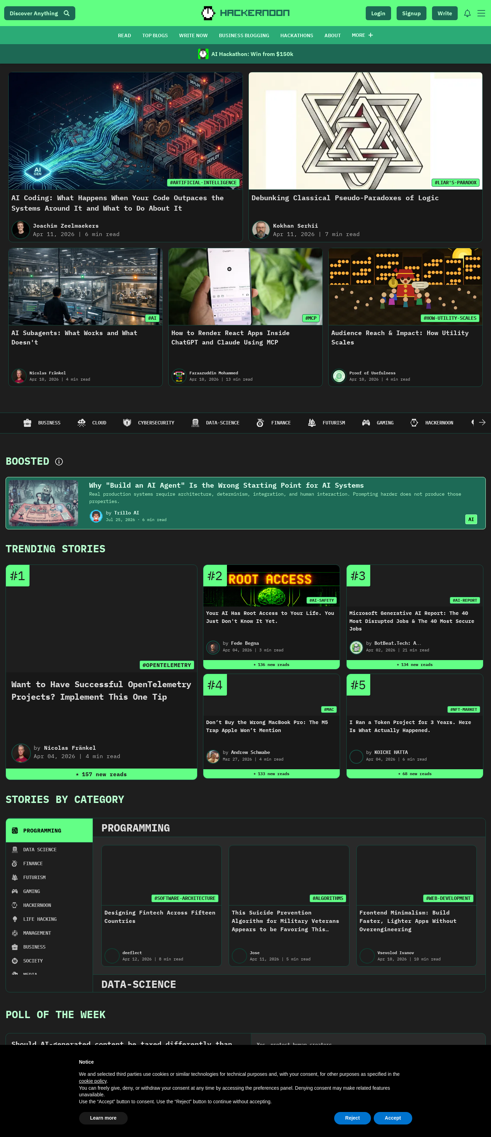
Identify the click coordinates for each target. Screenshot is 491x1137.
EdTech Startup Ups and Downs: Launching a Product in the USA (56, 748)
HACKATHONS (296, 35)
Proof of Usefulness (372, 372)
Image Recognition (387, 766)
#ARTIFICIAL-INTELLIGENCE (203, 182)
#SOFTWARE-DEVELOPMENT (190, 726)
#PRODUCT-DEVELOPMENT (79, 726)
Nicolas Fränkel (47, 372)
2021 (318, 656)
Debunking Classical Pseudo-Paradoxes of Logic (345, 197)
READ (124, 35)
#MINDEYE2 (431, 726)
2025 (40, 656)
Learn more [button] (103, 1118)
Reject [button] (352, 1118)
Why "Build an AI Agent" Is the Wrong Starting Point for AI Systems (226, 485)
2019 (457, 656)
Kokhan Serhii (295, 225)
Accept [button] (393, 1118)
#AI (152, 318)
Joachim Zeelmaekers (66, 225)
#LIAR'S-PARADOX (455, 182)
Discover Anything (40, 13)
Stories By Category (65, 575)
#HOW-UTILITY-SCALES (450, 318)
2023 (179, 656)
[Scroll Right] (482, 423)
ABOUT (332, 35)
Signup (411, 13)
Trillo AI (126, 513)
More (362, 35)
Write (445, 13)
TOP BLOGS (155, 35)
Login (378, 13)
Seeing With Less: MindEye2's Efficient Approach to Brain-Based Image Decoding (397, 748)
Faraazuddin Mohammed (213, 372)
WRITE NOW (193, 35)
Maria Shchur (44, 766)
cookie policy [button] (93, 1081)
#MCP (310, 318)
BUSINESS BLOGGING (244, 35)
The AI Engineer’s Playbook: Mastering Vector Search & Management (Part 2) (283, 748)
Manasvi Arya (156, 766)
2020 (387, 656)
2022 (249, 656)
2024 (110, 656)
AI (471, 519)
